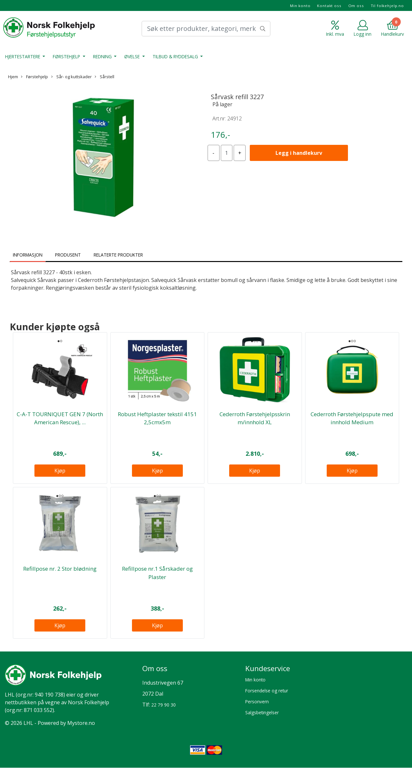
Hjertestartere (23, 56)
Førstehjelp (67, 56)
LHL (9, 694)
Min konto (300, 5)
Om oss (356, 5)
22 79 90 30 (163, 705)
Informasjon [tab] (27, 255)
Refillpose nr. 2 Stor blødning (60, 568)
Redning (103, 56)
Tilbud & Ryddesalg (176, 56)
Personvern (257, 701)
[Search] (206, 28)
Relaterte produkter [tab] (118, 255)
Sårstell (104, 77)
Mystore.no (81, 722)
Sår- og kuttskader (71, 77)
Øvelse (132, 56)
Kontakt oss (329, 5)
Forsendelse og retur (266, 691)
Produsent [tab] (68, 255)
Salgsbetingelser (262, 712)
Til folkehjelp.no (387, 5)
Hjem (13, 77)
